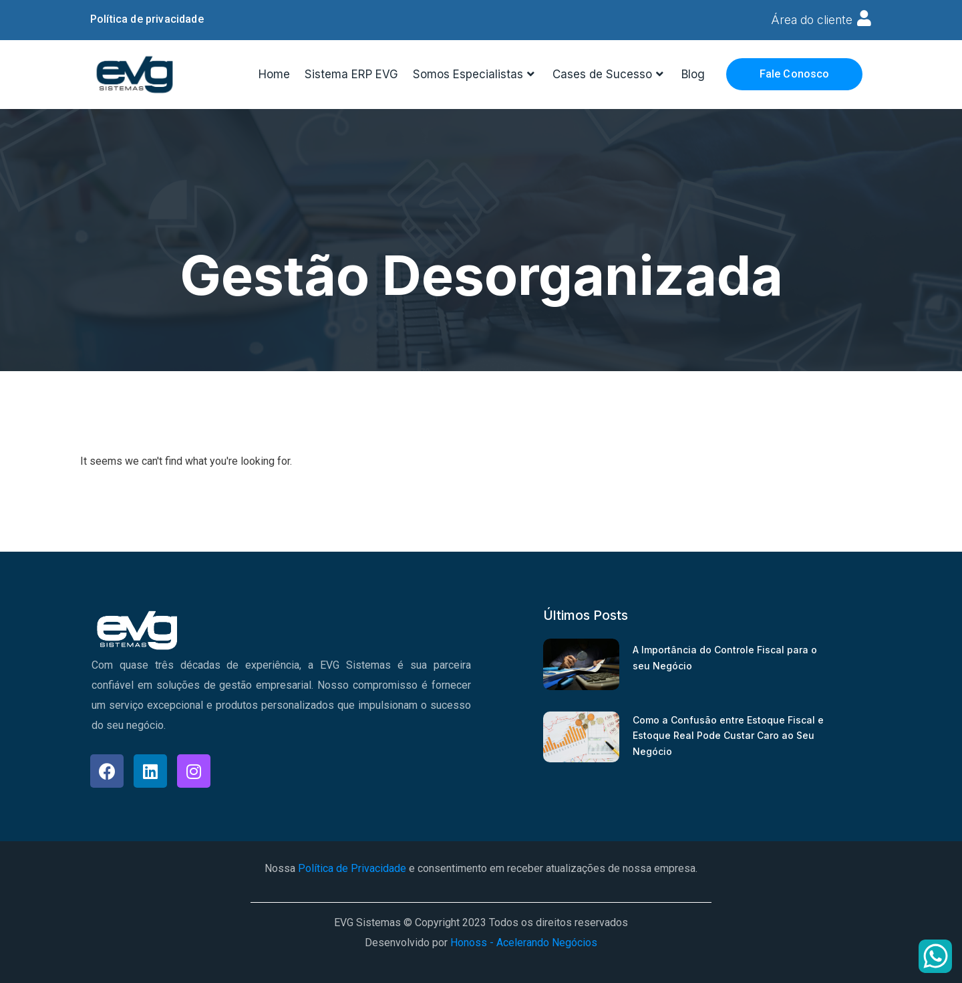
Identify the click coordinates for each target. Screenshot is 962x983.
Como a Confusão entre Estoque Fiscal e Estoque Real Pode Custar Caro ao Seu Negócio (728, 735)
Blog (693, 73)
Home (274, 73)
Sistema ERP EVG (351, 73)
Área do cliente (810, 20)
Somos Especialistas (475, 74)
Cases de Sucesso (609, 74)
